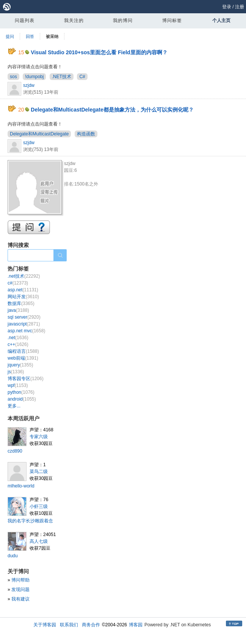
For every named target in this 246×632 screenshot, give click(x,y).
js (16, 371)
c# (18, 283)
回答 (30, 36)
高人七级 (39, 541)
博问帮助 (20, 580)
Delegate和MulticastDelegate (39, 134)
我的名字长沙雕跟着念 (30, 521)
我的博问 (123, 20)
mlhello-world (21, 486)
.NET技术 (61, 76)
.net (18, 337)
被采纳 (52, 36)
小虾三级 (39, 506)
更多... (14, 406)
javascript (24, 324)
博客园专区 (26, 378)
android (22, 399)
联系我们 (69, 624)
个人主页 (221, 20)
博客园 (136, 624)
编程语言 (23, 351)
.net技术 (24, 276)
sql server (24, 317)
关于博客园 (44, 624)
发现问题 (20, 589)
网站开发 (23, 296)
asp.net (23, 289)
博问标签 (172, 20)
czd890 (15, 451)
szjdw (28, 85)
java (18, 310)
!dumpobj (34, 76)
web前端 (23, 358)
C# (82, 76)
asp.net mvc (26, 330)
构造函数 (86, 134)
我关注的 (74, 20)
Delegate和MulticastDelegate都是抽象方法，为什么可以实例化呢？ (112, 110)
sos (13, 76)
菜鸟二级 (39, 471)
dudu (13, 555)
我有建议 (20, 599)
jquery (20, 365)
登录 (226, 6)
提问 (10, 36)
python (21, 392)
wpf (18, 385)
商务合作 (91, 624)
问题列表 (24, 20)
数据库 (21, 303)
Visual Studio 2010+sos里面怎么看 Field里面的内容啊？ (99, 52)
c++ (18, 344)
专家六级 (39, 436)
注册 (239, 6)
